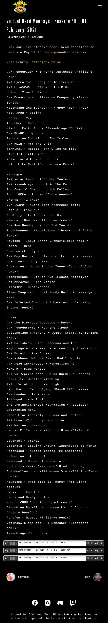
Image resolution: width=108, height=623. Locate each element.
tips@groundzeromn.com (63, 52)
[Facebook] (35, 603)
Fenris (22, 61)
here (53, 46)
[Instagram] (47, 603)
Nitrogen (39, 61)
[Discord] (60, 603)
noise (56, 61)
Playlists (37, 37)
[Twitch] (73, 603)
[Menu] (100, 7)
